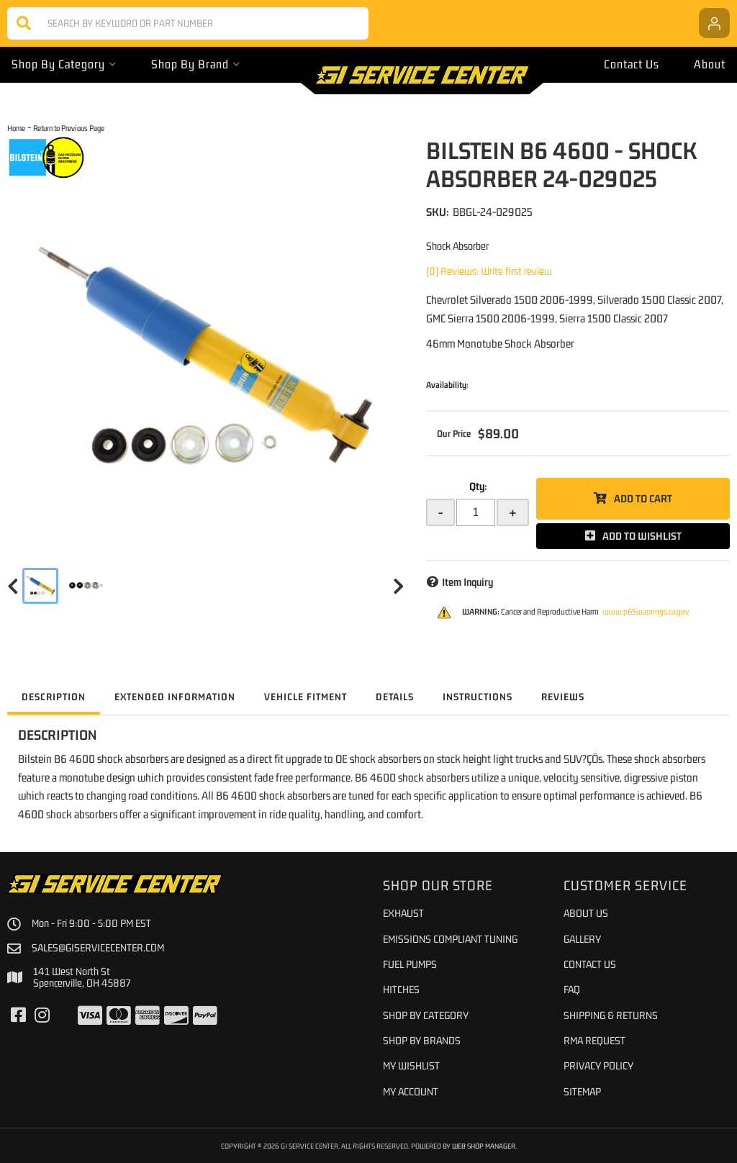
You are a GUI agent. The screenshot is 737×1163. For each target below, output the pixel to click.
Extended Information (174, 696)
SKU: (437, 211)
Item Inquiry (467, 582)
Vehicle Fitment (305, 696)
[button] (187, 23)
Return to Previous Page (68, 127)
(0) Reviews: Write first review (489, 271)
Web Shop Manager (483, 1145)
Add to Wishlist (642, 536)
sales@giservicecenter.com (98, 948)
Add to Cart (643, 498)
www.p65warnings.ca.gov (645, 612)
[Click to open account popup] (714, 23)
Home (16, 127)
